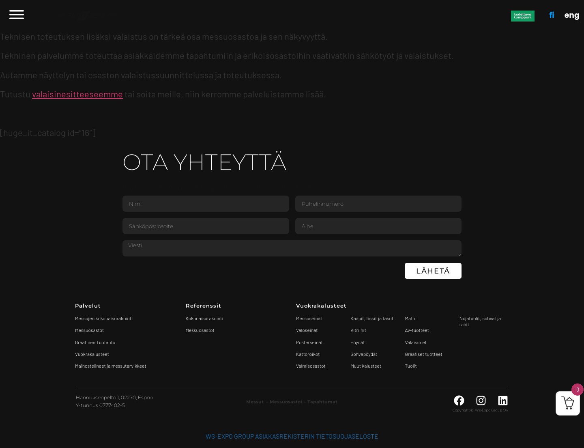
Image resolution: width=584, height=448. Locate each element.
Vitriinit (358, 330)
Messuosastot (200, 330)
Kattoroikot (308, 354)
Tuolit (411, 365)
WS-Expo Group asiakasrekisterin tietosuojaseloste (292, 436)
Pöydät (357, 342)
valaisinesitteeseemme (77, 93)
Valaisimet (416, 342)
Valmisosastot (311, 365)
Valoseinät (307, 330)
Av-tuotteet (417, 330)
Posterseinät (309, 342)
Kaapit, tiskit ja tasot (371, 318)
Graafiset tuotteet (423, 354)
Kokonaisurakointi (204, 318)
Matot (411, 318)
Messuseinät (309, 318)
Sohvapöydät (363, 354)
